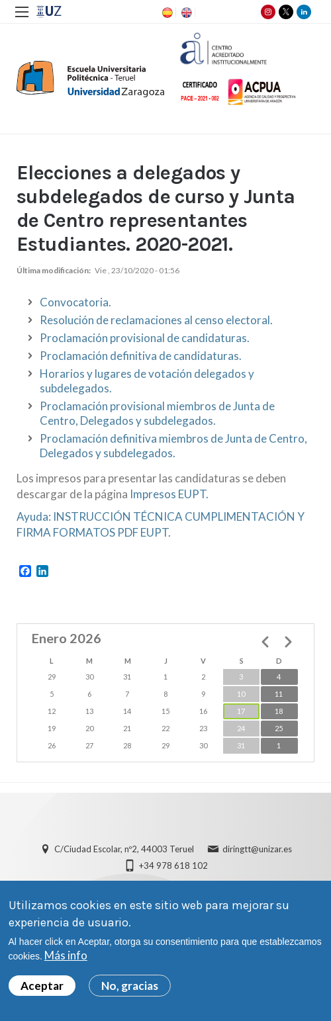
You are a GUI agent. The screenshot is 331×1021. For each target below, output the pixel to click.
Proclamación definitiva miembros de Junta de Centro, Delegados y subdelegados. (173, 445)
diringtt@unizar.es (257, 849)
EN (185, 12)
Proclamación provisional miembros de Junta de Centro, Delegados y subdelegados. (157, 413)
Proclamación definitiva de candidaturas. (141, 356)
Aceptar (42, 990)
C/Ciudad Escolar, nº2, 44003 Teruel (124, 849)
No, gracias (129, 990)
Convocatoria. (75, 302)
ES (166, 12)
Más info (65, 959)
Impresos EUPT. (169, 494)
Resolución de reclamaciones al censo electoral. (156, 320)
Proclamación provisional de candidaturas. (145, 338)
